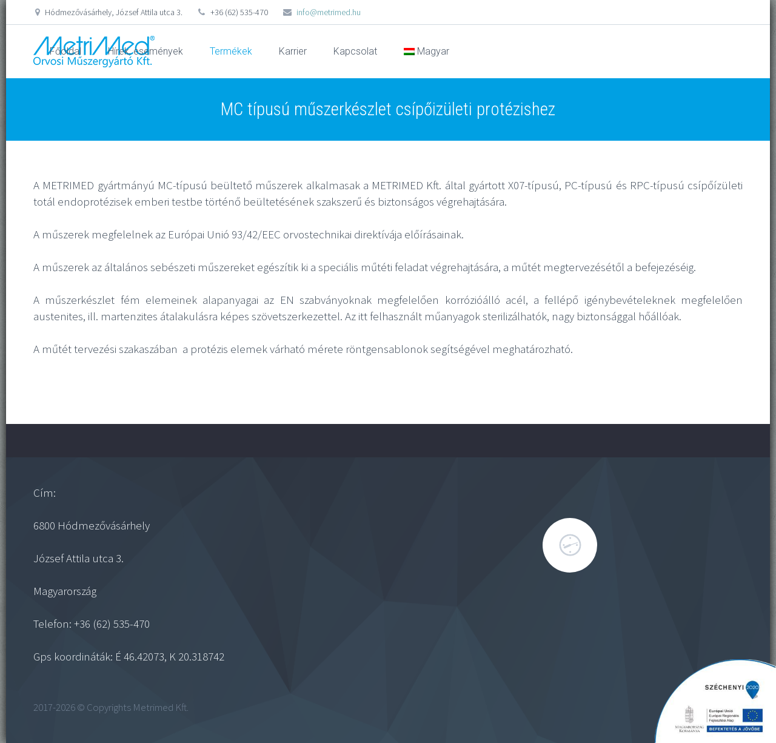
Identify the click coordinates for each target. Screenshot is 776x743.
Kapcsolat (355, 51)
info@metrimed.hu (328, 12)
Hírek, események (145, 51)
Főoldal (65, 51)
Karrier (293, 51)
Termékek (231, 51)
